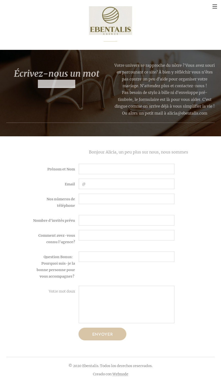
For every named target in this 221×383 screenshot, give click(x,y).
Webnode (120, 374)
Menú (215, 6)
